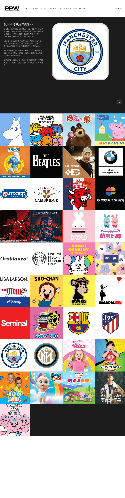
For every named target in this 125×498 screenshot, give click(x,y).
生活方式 (43, 8)
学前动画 (34, 8)
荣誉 (75, 8)
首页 (27, 8)
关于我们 (82, 8)
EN (116, 8)
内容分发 (67, 8)
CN (119, 8)
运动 (60, 8)
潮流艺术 (52, 8)
